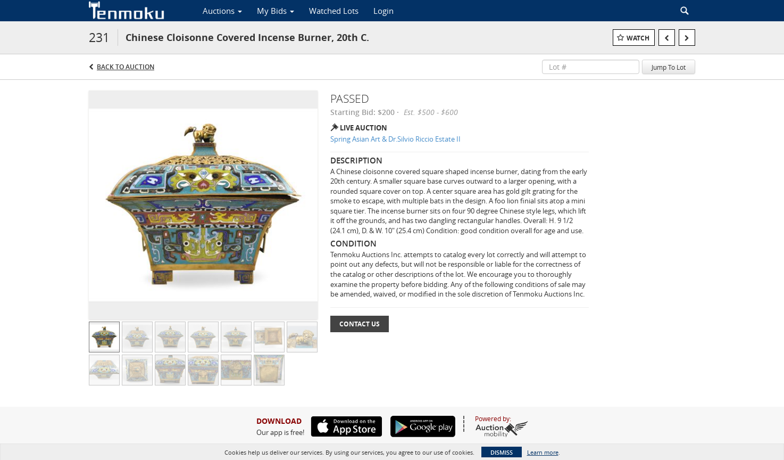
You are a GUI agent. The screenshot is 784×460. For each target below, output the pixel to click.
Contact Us (359, 323)
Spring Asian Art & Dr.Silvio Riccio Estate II (395, 139)
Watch (638, 38)
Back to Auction (125, 66)
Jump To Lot (669, 67)
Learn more (542, 452)
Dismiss (501, 452)
